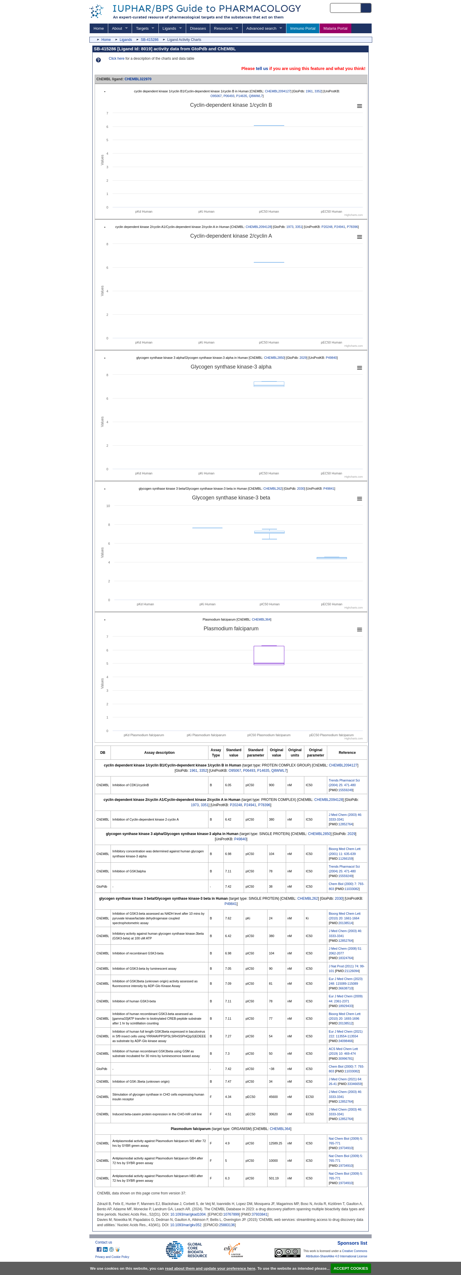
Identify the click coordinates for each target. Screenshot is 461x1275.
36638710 (345, 988)
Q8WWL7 (256, 96)
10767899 (231, 1214)
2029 (303, 357)
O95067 (216, 96)
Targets (142, 28)
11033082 (352, 889)
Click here (116, 58)
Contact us (103, 1242)
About (117, 28)
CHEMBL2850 (274, 357)
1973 (289, 227)
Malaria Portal (335, 28)
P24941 (339, 227)
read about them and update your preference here (210, 1268)
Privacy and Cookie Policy (112, 1257)
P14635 (241, 96)
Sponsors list (352, 1243)
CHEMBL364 (261, 619)
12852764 (345, 824)
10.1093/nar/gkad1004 (188, 1214)
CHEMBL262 (272, 488)
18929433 (345, 1006)
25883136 (227, 1225)
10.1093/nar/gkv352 (185, 1225)
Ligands (169, 28)
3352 (318, 91)
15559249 (345, 790)
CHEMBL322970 (138, 79)
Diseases (198, 28)
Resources (223, 28)
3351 (298, 227)
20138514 (345, 923)
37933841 (259, 1214)
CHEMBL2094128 (258, 227)
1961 (309, 91)
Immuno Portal (302, 28)
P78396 (352, 227)
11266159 (345, 858)
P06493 (228, 96)
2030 (300, 488)
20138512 (345, 1023)
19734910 (345, 1148)
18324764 (345, 958)
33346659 (355, 1084)
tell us (262, 68)
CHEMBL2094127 (277, 91)
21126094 (352, 971)
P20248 (327, 227)
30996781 (345, 1058)
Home (98, 28)
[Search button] (366, 8)
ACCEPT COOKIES (351, 1268)
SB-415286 (149, 40)
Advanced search (261, 28)
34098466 (345, 1041)
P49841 (328, 488)
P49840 (331, 357)
